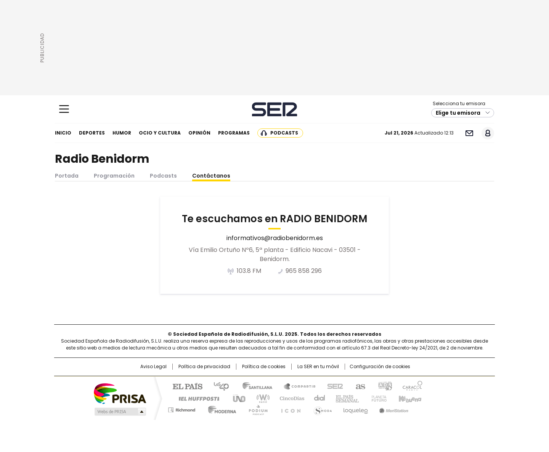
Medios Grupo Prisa (119, 411)
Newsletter (469, 133)
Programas (234, 133)
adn (384, 385)
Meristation (393, 408)
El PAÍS (184, 385)
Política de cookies (264, 367)
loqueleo (355, 408)
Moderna (220, 408)
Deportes (92, 133)
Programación (114, 176)
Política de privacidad (204, 367)
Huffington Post (196, 398)
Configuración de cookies (380, 367)
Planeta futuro (377, 398)
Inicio (63, 133)
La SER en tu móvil (318, 367)
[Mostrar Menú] (64, 109)
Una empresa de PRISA (119, 393)
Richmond (182, 408)
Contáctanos (211, 176)
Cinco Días (289, 398)
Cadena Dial (317, 398)
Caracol (412, 385)
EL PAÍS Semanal (345, 398)
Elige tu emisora (458, 113)
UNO (236, 398)
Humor (121, 133)
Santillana (254, 385)
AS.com (358, 385)
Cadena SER (274, 109)
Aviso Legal (153, 367)
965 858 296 (304, 271)
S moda (321, 408)
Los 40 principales (218, 385)
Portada (67, 176)
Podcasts (284, 133)
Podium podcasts (256, 408)
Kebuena (409, 398)
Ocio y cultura (160, 133)
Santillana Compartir (296, 385)
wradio (259, 398)
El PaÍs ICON (288, 408)
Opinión (199, 133)
